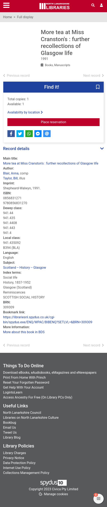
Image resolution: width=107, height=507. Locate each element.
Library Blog (11, 437)
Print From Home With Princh (24, 377)
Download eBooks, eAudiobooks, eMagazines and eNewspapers (50, 373)
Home (7, 17)
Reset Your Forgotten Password (26, 382)
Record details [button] (16, 148)
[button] (98, 87)
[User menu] (101, 5)
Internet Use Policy (16, 468)
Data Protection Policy (19, 463)
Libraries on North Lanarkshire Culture (31, 418)
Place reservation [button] (70, 121)
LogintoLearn (12, 392)
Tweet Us (10, 432)
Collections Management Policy (26, 473)
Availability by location (25, 112)
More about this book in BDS (24, 332)
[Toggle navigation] (6, 5)
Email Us (9, 427)
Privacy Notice (13, 458)
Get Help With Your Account (23, 387)
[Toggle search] (93, 5)
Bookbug (9, 423)
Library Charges (14, 453)
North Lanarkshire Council (22, 413)
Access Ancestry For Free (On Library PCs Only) (37, 397)
